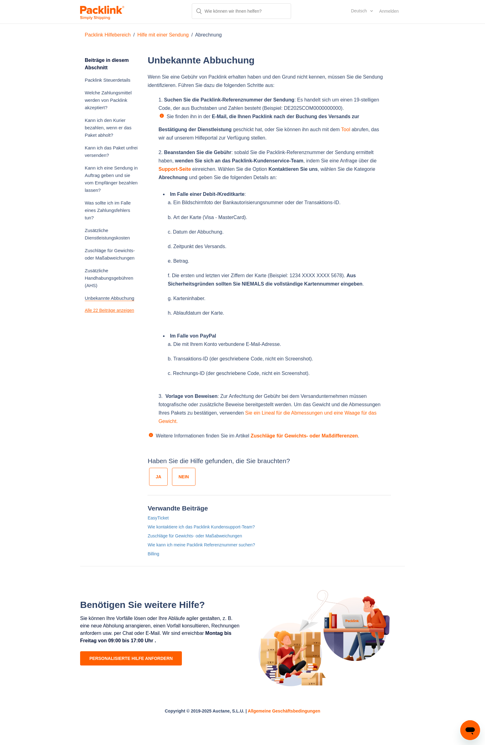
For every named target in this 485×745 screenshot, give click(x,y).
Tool (345, 129)
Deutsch (359, 10)
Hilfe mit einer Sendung (163, 34)
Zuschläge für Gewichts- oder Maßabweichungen (110, 254)
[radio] (158, 477)
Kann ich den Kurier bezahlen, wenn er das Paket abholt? (108, 128)
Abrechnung (208, 34)
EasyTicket (158, 517)
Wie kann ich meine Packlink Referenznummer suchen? (201, 544)
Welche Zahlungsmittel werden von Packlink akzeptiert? (108, 100)
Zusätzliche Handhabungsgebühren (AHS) (109, 278)
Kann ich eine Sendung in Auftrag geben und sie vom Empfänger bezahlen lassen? (111, 179)
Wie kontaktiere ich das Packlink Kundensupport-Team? (201, 526)
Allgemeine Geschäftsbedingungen (284, 710)
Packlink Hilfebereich (108, 34)
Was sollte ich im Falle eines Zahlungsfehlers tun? (108, 210)
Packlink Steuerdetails (108, 80)
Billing (153, 553)
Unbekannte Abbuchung (109, 298)
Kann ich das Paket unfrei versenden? (111, 151)
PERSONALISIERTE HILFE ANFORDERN (131, 658)
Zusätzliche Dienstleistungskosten (107, 234)
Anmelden (389, 11)
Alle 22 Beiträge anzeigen (109, 310)
